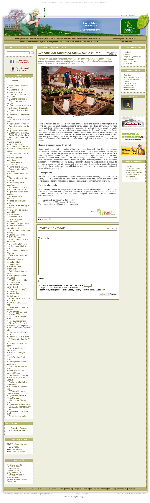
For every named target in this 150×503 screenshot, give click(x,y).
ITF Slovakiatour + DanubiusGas (16, 392)
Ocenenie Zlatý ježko (18, 244)
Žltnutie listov (11, 481)
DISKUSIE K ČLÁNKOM (102, 42)
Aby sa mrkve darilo (14, 472)
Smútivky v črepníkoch (134, 172)
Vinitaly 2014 (14, 314)
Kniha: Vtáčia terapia (19, 451)
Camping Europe (19, 428)
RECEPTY (60, 39)
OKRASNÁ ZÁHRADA (37, 39)
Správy (54, 48)
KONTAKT (132, 39)
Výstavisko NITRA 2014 (19, 405)
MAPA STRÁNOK (126, 42)
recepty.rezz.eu (130, 61)
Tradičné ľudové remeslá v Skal (15, 261)
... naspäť (13, 81)
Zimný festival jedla (17, 416)
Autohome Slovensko (18, 430)
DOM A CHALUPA (95, 39)
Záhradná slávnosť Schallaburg (16, 290)
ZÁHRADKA (25, 39)
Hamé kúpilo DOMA (18, 167)
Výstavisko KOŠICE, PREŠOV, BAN (17, 397)
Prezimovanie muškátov (15, 465)
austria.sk (127, 54)
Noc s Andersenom (17, 321)
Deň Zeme (15, 448)
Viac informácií (102, 2)
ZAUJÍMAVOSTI (47, 42)
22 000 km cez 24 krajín (19, 280)
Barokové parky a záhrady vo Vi (16, 227)
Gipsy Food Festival (18, 323)
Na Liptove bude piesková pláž (15, 220)
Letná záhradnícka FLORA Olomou (16, 236)
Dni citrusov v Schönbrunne (14, 295)
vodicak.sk (127, 63)
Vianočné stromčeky (18, 99)
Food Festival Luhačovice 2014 (14, 215)
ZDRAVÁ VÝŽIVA (50, 39)
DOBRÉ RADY (58, 42)
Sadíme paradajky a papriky (17, 479)
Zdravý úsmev (15, 282)
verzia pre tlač (46, 219)
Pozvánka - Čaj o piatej (19, 337)
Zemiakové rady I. (13, 478)
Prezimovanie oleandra (15, 474)
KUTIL (74, 39)
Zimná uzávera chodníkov (14, 159)
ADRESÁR (116, 39)
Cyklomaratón (15, 264)
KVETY (17, 39)
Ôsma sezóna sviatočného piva (14, 143)
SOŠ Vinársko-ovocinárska (14, 267)
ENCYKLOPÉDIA (82, 39)
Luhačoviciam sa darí (18, 146)
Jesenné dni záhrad (17, 189)
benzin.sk (127, 52)
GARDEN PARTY (69, 42)
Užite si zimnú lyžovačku (20, 106)
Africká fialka (130, 177)
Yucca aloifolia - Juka (14, 476)
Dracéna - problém (13, 470)
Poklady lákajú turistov (19, 223)
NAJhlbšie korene (130, 83)
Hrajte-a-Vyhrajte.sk (132, 57)
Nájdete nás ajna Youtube (22, 69)
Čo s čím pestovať (13, 467)
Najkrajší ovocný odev (18, 124)
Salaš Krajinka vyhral (18, 325)
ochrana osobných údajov (73, 496)
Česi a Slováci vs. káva (19, 135)
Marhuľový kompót (130, 89)
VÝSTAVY (79, 42)
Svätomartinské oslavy (19, 133)
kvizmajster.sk (129, 59)
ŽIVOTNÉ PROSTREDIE (34, 42)
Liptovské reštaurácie (18, 130)
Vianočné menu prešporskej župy (15, 91)
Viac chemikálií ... (18, 449)
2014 (63, 48)
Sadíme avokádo (132, 170)
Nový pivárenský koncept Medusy (15, 372)
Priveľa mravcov (13, 468)
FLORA (44, 48)
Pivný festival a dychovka (14, 197)
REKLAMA (124, 39)
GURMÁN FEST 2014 (18, 312)
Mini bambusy (129, 87)
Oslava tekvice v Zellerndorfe (15, 163)
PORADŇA (67, 39)
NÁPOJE (22, 42)
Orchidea (127, 75)
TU (103, 290)
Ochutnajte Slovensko (18, 108)
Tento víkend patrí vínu (19, 187)
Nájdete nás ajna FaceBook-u (22, 61)
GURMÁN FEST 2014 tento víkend (17, 286)
